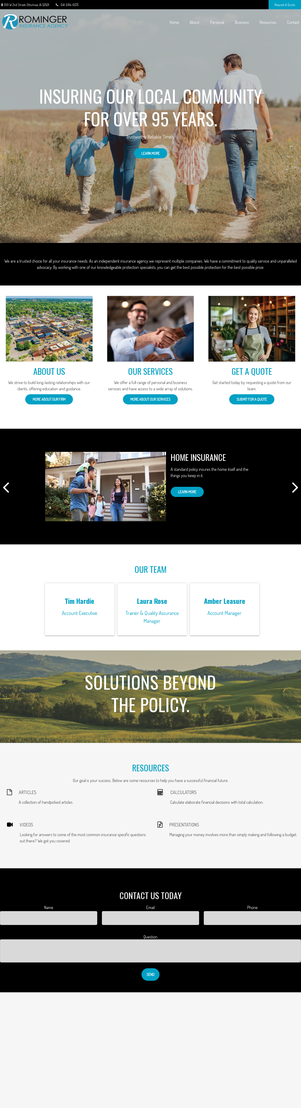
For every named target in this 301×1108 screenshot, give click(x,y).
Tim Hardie (79, 601)
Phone (252, 907)
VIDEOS (26, 825)
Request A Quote (285, 5)
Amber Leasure (224, 601)
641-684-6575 (66, 5)
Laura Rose (152, 601)
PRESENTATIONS (184, 825)
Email (150, 907)
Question (150, 936)
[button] (174, 22)
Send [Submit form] (150, 974)
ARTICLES (27, 792)
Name (48, 907)
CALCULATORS (183, 792)
